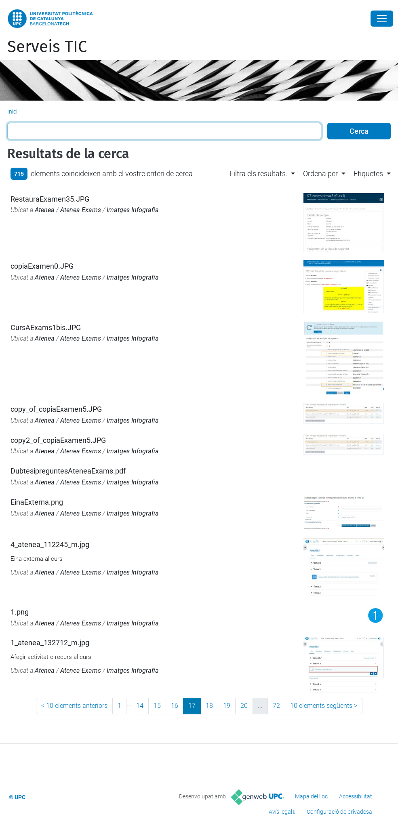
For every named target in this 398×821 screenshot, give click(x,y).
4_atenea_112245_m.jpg (50, 544)
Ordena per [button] (320, 173)
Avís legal (280, 811)
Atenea (45, 210)
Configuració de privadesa (339, 811)
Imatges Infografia (133, 210)
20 (244, 705)
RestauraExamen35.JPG (50, 199)
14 (139, 705)
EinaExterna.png (37, 502)
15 (157, 705)
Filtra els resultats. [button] (258, 173)
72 (276, 705)
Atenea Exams (80, 210)
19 (226, 705)
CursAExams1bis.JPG (46, 327)
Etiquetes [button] (368, 173)
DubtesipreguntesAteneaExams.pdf (68, 471)
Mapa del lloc (311, 796)
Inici (12, 111)
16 (174, 705)
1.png (20, 612)
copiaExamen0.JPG (42, 266)
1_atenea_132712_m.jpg (50, 642)
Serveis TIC (47, 47)
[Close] (382, 19)
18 (209, 705)
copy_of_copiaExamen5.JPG (56, 409)
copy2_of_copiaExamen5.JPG (58, 440)
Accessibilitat (355, 796)
